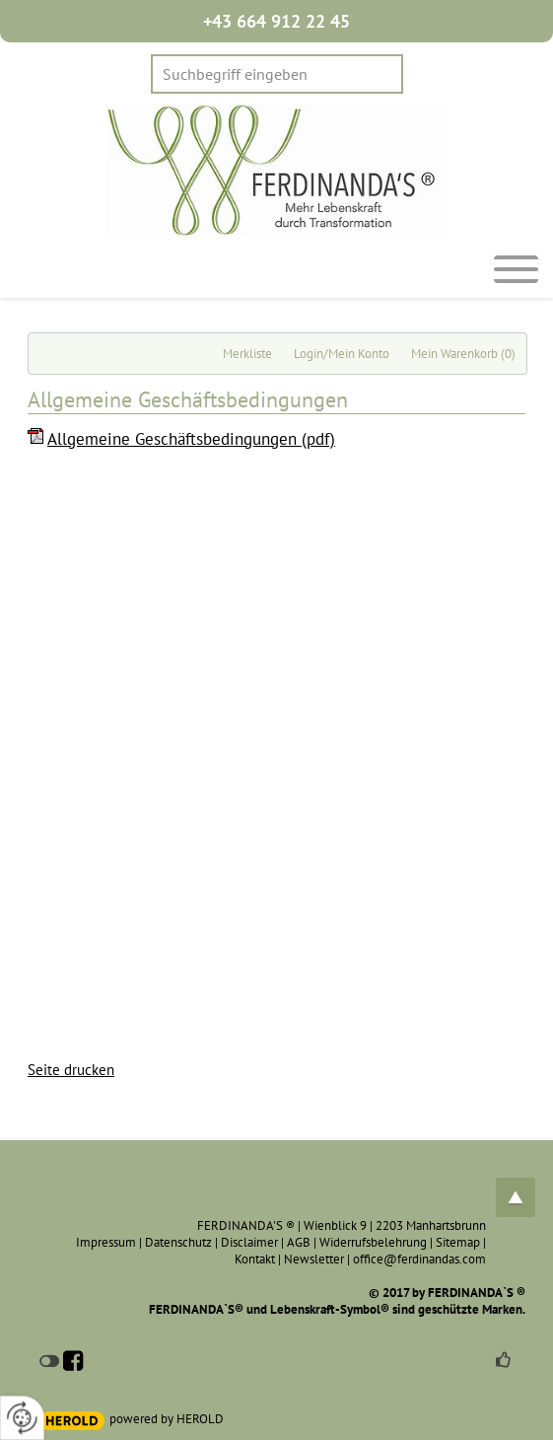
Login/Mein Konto (341, 353)
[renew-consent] (22, 1418)
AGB (299, 1242)
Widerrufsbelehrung (373, 1242)
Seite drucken (71, 1069)
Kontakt (255, 1259)
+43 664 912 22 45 (276, 21)
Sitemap (458, 1242)
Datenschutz (178, 1242)
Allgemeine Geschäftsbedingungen (191, 439)
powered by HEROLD (166, 1418)
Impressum (106, 1242)
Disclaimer (249, 1242)
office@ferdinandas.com (419, 1259)
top (515, 1197)
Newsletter (314, 1259)
